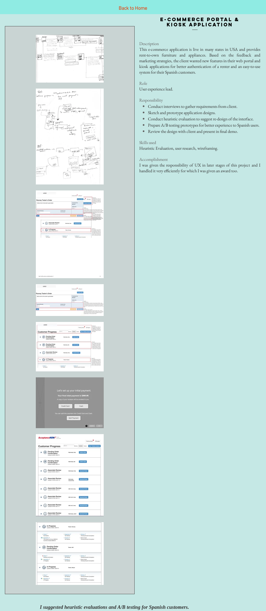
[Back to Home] (132, 8)
